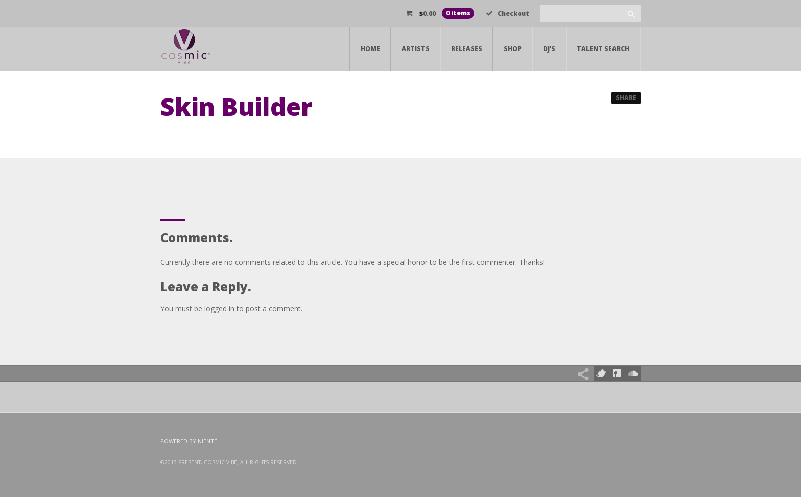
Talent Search (603, 48)
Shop (513, 48)
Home (370, 48)
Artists (416, 48)
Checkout (507, 13)
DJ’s (549, 48)
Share (626, 97)
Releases (466, 48)
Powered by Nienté (188, 441)
